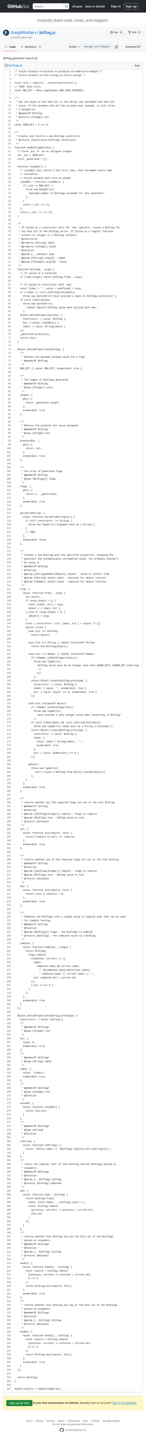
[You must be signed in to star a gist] (116, 32)
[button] (116, 46)
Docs (85, 1420)
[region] (73, 730)
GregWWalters (23, 32)
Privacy (39, 1420)
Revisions (31, 47)
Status (61, 1420)
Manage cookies (111, 1420)
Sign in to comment (124, 1403)
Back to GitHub (95, 6)
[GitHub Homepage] (62, 1430)
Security (50, 1420)
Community (73, 1420)
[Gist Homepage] (19, 6)
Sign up (131, 6)
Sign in (116, 6)
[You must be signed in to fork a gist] (134, 32)
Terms (29, 1420)
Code (10, 47)
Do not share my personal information (73, 1424)
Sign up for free (19, 1403)
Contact (95, 1420)
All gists (77, 6)
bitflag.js (47, 32)
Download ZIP (132, 46)
